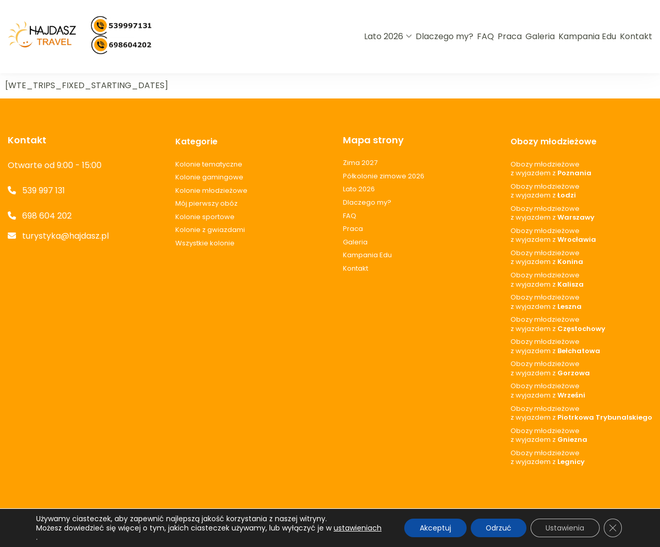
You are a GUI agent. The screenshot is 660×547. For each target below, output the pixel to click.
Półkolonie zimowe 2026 (383, 176)
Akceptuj (433, 528)
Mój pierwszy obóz (206, 203)
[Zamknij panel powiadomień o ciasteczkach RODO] (612, 528)
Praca (510, 36)
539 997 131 (43, 190)
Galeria (540, 36)
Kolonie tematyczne (208, 164)
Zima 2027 (360, 163)
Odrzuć (497, 528)
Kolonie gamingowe (209, 177)
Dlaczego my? (444, 36)
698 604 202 (47, 216)
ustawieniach (60, 537)
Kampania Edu (587, 36)
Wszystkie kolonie (205, 243)
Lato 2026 (383, 36)
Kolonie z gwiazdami (210, 230)
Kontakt (636, 36)
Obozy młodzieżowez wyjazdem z (550, 169)
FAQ (485, 36)
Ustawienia (564, 528)
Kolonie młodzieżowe (211, 190)
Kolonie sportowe (205, 217)
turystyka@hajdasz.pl (65, 236)
